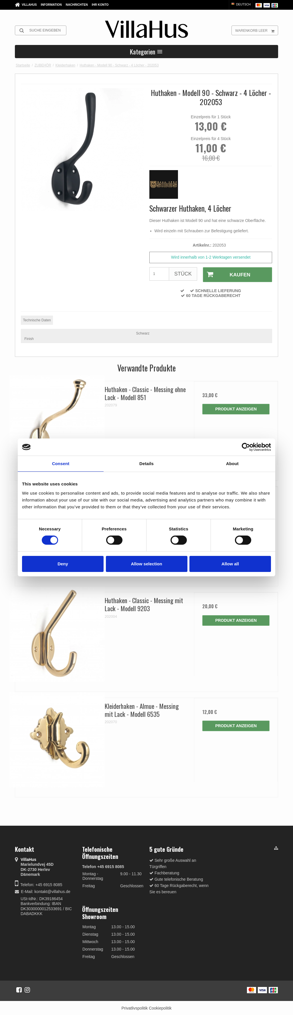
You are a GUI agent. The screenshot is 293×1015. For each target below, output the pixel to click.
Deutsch (241, 4)
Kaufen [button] (225, 274)
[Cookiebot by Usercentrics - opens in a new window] (246, 447)
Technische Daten (37, 319)
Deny (63, 563)
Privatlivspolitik (134, 1007)
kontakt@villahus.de (52, 890)
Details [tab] (146, 463)
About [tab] (232, 463)
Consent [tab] (61, 463)
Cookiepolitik (160, 1007)
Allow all (230, 563)
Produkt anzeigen (236, 408)
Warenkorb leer (256, 30)
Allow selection (146, 563)
